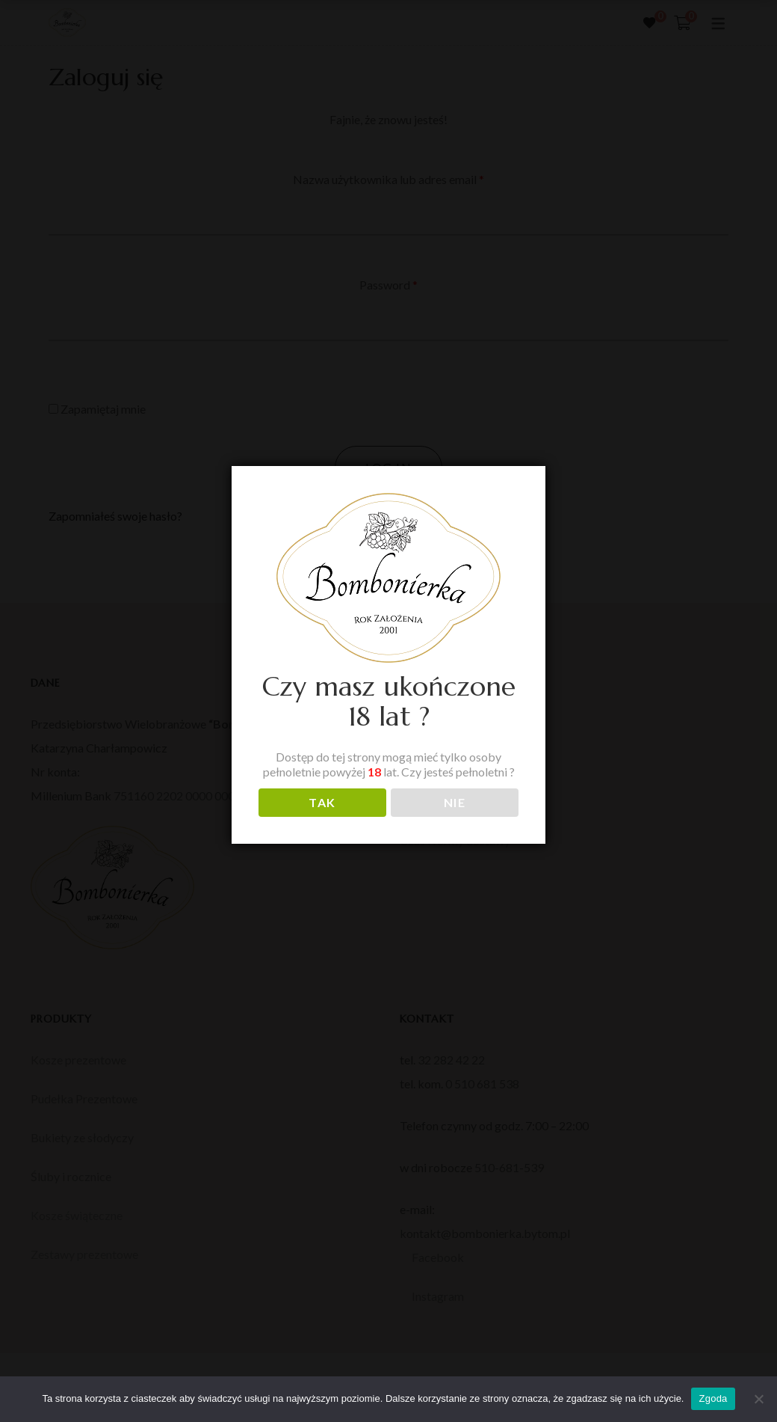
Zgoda (713, 1398)
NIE (455, 802)
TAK (322, 802)
